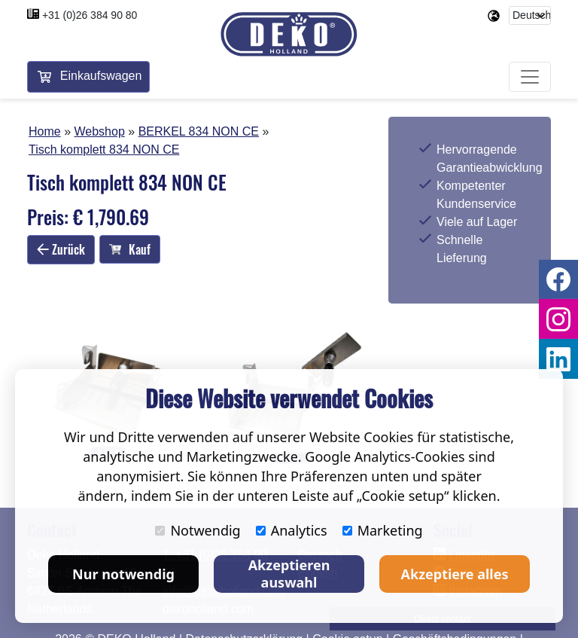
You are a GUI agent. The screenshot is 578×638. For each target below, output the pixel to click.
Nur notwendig (123, 574)
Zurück (61, 250)
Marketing (382, 530)
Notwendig (197, 530)
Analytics (291, 530)
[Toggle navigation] (530, 78)
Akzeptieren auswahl (289, 573)
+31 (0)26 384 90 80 (90, 15)
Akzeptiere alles (455, 574)
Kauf (130, 251)
